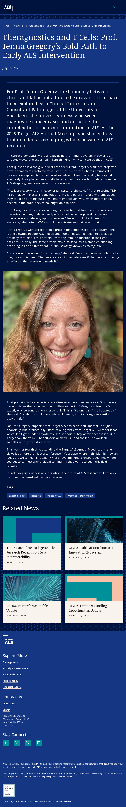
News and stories (12, 674)
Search (6, 709)
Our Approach (10, 662)
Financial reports (12, 686)
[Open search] (114, 7)
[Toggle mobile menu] (121, 7)
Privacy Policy (44, 776)
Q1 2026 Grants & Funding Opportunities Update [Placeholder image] (88, 608)
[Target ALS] (8, 10)
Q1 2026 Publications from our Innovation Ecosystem (91, 550)
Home (6, 25)
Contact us (9, 703)
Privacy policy (10, 680)
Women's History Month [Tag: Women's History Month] (80, 495)
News (17, 25)
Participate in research (15, 668)
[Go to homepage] (9, 651)
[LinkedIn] (39, 743)
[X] (28, 743)
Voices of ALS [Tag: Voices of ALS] (54, 495)
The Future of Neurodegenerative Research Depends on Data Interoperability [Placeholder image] (31, 552)
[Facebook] (6, 743)
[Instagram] (17, 743)
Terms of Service (64, 776)
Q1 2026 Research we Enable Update (27, 608)
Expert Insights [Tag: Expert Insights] (17, 495)
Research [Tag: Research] (36, 495)
